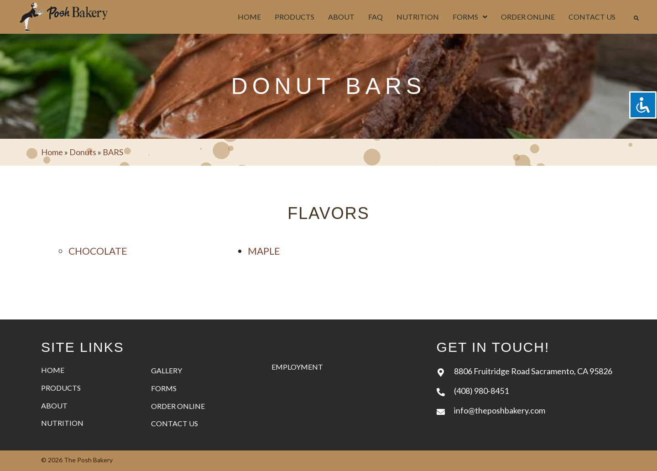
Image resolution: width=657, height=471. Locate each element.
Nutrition (62, 423)
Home (52, 152)
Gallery (166, 370)
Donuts (82, 152)
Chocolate (97, 250)
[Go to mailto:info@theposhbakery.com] (526, 410)
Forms (164, 388)
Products (61, 387)
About (54, 405)
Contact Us (174, 423)
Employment (297, 366)
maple (264, 250)
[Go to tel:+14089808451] (526, 390)
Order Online (178, 406)
